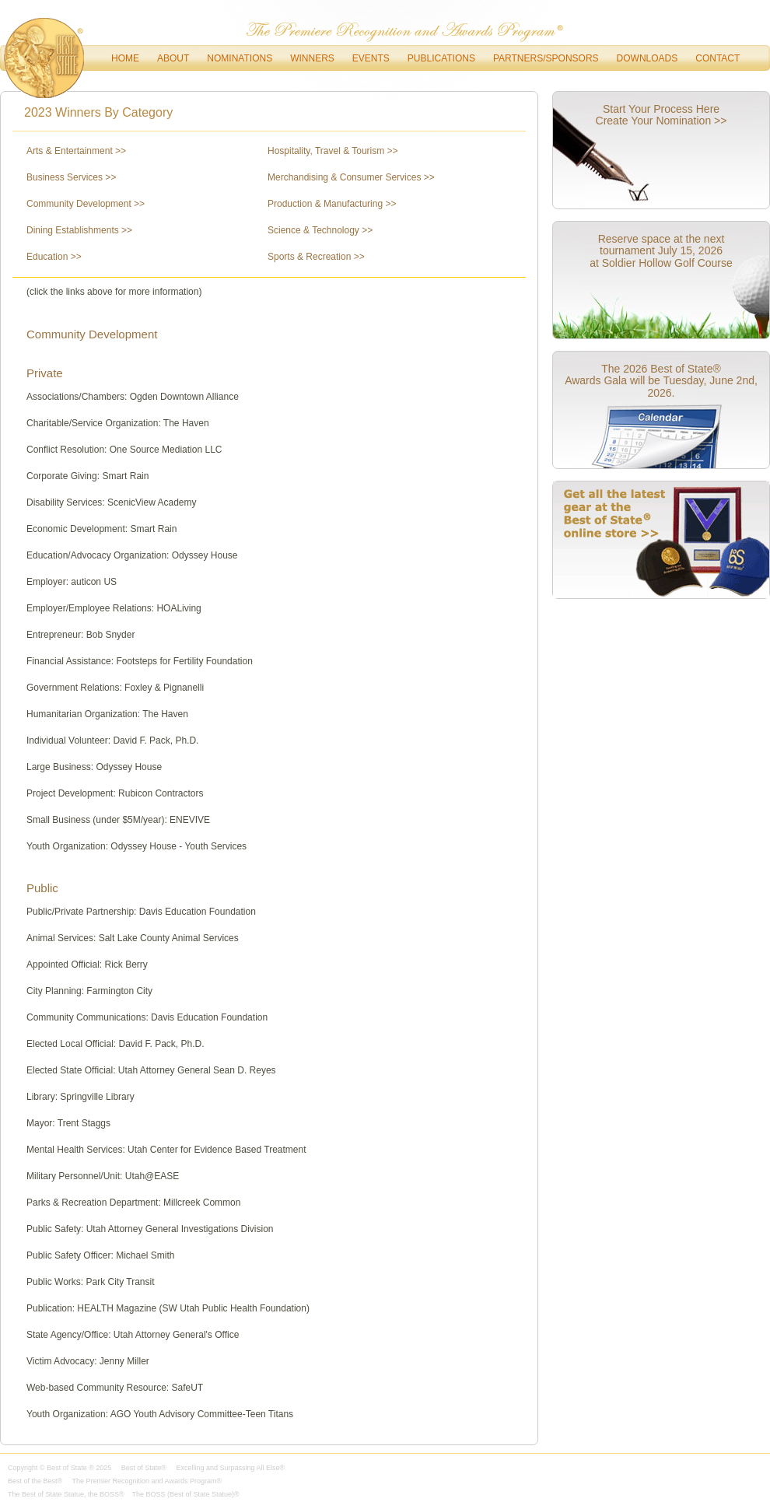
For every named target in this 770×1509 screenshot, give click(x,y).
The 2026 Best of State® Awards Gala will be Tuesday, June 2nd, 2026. (661, 380)
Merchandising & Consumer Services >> (351, 177)
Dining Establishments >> (79, 230)
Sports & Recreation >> (316, 256)
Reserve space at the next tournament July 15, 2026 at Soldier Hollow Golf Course (661, 251)
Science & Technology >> (320, 230)
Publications (441, 58)
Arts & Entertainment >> (76, 150)
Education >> (54, 256)
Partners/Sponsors (546, 58)
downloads (647, 58)
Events (371, 58)
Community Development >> (85, 203)
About (173, 58)
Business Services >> (71, 177)
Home (125, 58)
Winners (312, 58)
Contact (717, 58)
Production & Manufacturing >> (332, 203)
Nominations (239, 58)
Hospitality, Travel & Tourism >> (333, 150)
